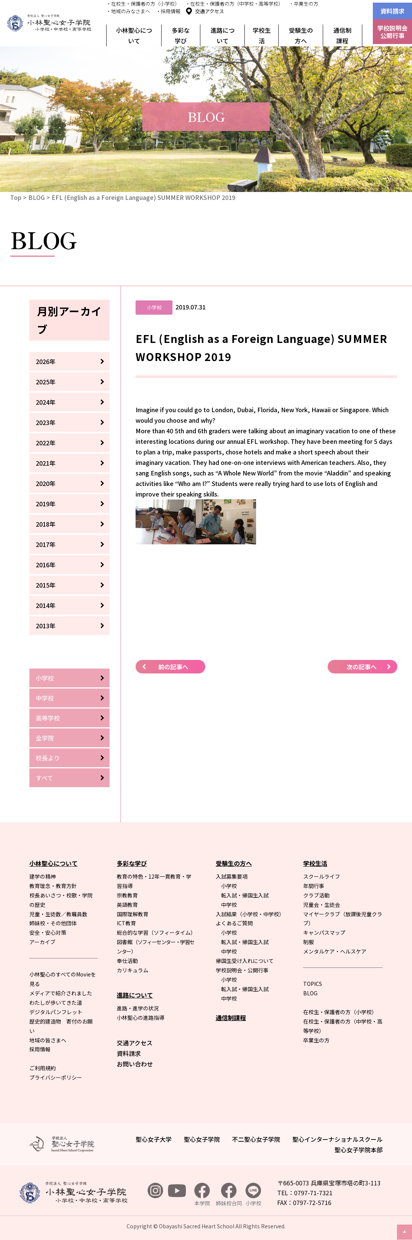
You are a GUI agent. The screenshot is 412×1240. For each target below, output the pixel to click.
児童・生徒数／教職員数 (58, 914)
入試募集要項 (231, 876)
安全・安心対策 (47, 932)
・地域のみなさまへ (128, 11)
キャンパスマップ (324, 932)
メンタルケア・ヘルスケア (334, 951)
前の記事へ (173, 666)
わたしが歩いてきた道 (55, 1002)
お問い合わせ (135, 1063)
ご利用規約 (42, 1068)
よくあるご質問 (234, 923)
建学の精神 (42, 876)
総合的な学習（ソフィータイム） (156, 932)
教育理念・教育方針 (53, 886)
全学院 (45, 737)
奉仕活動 (127, 960)
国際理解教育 (132, 914)
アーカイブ (42, 942)
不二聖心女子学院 (256, 1139)
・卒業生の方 (303, 3)
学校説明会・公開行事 (242, 970)
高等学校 (48, 717)
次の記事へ (361, 666)
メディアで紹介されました (60, 993)
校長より (48, 757)
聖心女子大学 (154, 1139)
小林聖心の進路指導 (140, 1017)
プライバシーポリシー (55, 1077)
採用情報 (39, 1049)
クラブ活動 (316, 895)
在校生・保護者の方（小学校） (340, 1012)
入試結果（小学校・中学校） (250, 914)
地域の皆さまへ (47, 1040)
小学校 (45, 677)
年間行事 (313, 886)
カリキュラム (132, 970)
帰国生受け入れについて (245, 960)
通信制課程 (342, 35)
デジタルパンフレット (55, 1012)
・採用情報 (168, 11)
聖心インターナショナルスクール (337, 1139)
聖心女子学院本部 (358, 1149)
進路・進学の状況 (138, 1008)
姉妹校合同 (229, 1195)
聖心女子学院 (202, 1139)
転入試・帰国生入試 (245, 895)
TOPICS (312, 983)
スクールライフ (321, 876)
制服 (308, 942)
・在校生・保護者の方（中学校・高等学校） (234, 3)
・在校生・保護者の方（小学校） (143, 3)
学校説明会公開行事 (392, 31)
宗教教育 (127, 895)
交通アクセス (209, 11)
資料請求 (392, 10)
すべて (44, 777)
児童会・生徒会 (321, 904)
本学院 (202, 1195)
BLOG (36, 197)
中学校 (45, 697)
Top (15, 197)
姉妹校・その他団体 (53, 923)
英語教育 (127, 904)
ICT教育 (126, 923)
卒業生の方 (316, 1040)
